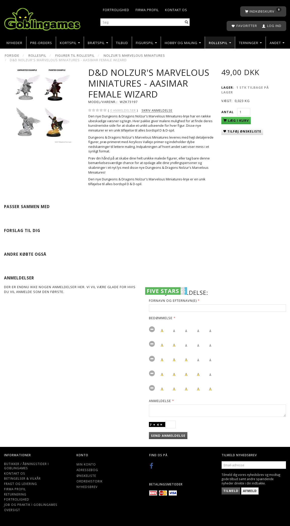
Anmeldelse (160, 401)
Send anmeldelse (168, 435)
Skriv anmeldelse (157, 110)
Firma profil (147, 10)
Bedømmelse (161, 318)
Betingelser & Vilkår (22, 478)
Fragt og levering (20, 484)
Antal (228, 112)
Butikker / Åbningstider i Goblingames (26, 466)
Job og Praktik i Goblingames (30, 505)
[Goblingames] (42, 18)
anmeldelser (123, 110)
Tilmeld (230, 491)
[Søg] (186, 22)
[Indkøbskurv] (263, 11)
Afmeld (250, 491)
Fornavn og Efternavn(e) (173, 300)
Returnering (15, 494)
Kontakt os (176, 10)
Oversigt (12, 510)
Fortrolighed (116, 10)
